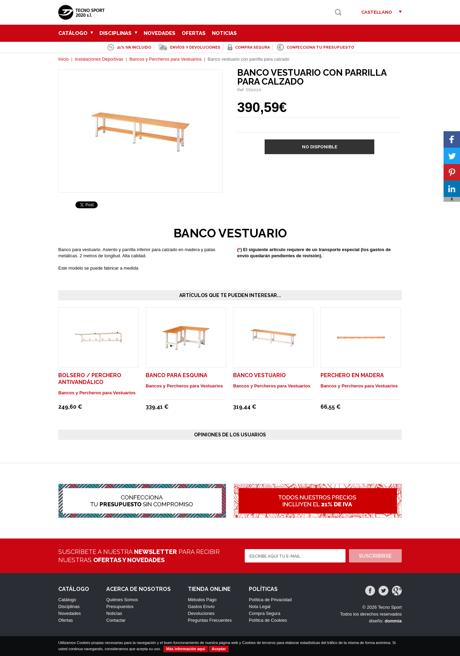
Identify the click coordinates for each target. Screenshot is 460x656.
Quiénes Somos (122, 599)
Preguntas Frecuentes (210, 620)
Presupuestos (120, 606)
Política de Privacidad (270, 599)
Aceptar (219, 649)
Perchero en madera (352, 375)
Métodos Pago (202, 599)
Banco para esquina (176, 375)
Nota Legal (259, 606)
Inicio (63, 59)
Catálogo (75, 33)
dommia (393, 620)
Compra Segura (264, 613)
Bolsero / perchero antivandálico (89, 378)
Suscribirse (375, 556)
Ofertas (194, 33)
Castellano (376, 12)
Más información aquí (185, 649)
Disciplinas (118, 33)
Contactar (115, 620)
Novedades (159, 33)
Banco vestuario (259, 375)
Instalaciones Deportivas (99, 59)
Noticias (224, 33)
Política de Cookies (268, 620)
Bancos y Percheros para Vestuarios (166, 59)
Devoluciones (201, 613)
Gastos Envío (201, 606)
